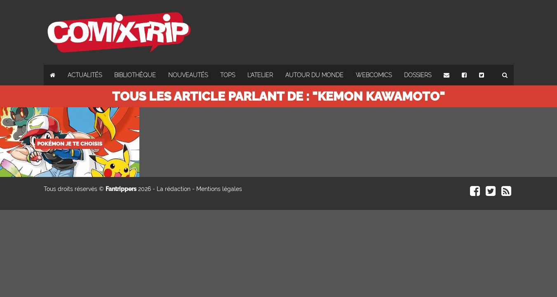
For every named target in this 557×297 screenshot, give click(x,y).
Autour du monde (314, 75)
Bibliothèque (135, 75)
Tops (227, 75)
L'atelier (260, 75)
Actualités (85, 75)
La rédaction (173, 189)
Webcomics (374, 75)
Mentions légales (219, 189)
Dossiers (417, 75)
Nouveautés (188, 75)
